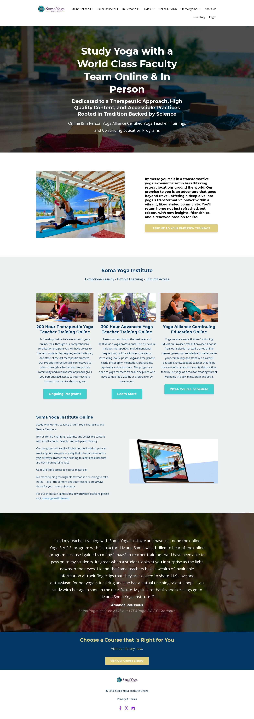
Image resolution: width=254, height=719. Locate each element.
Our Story (199, 17)
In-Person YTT (131, 9)
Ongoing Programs (65, 394)
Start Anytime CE (191, 9)
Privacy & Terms (127, 699)
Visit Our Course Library (127, 660)
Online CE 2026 (168, 9)
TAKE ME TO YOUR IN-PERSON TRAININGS (181, 228)
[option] (127, 572)
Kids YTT (149, 9)
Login (212, 17)
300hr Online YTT (107, 9)
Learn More (127, 394)
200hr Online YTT (82, 9)
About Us (210, 9)
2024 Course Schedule (189, 389)
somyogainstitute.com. (56, 498)
